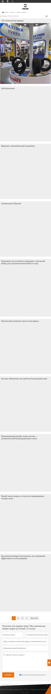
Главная (5, 12)
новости (12, 12)
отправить (8, 675)
